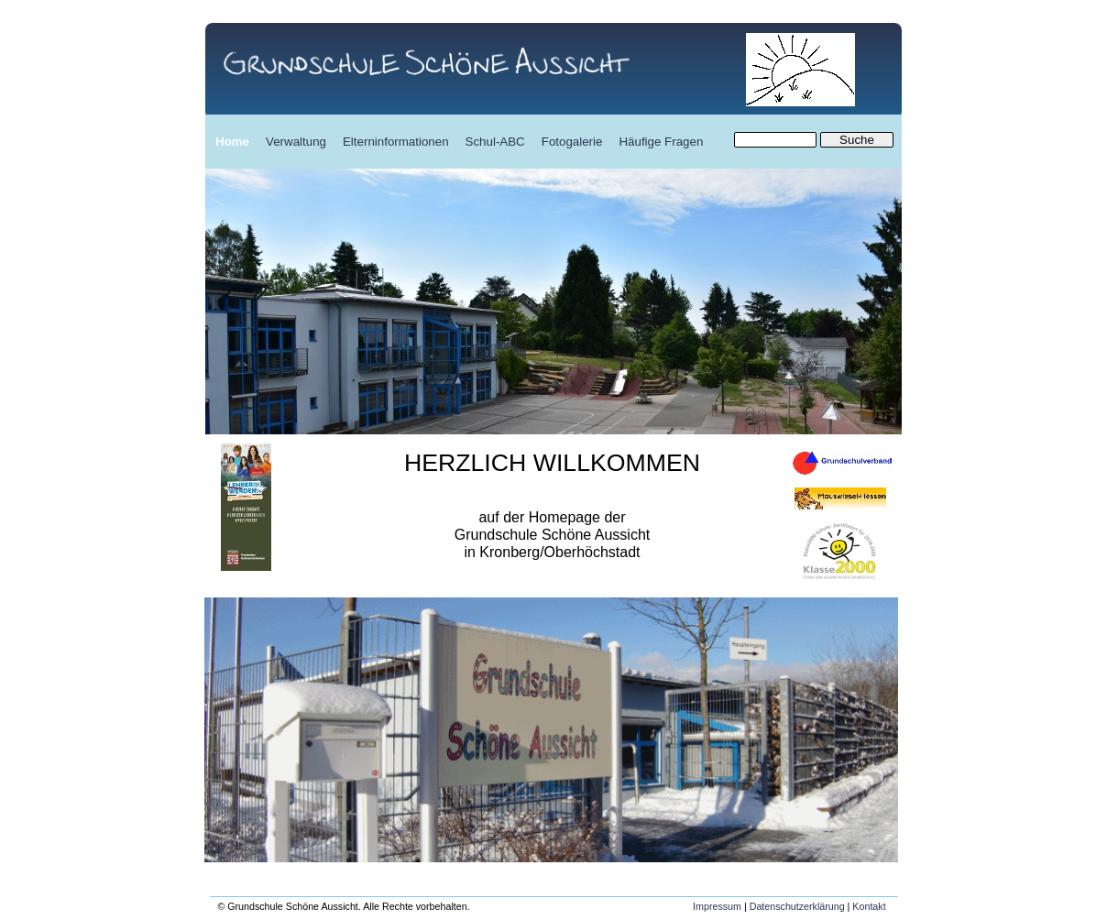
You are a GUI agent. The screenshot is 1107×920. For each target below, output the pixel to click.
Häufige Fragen (661, 141)
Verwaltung (296, 141)
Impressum (717, 906)
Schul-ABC (495, 141)
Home (232, 141)
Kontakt (868, 906)
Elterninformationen (396, 141)
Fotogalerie (572, 141)
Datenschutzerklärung (797, 906)
